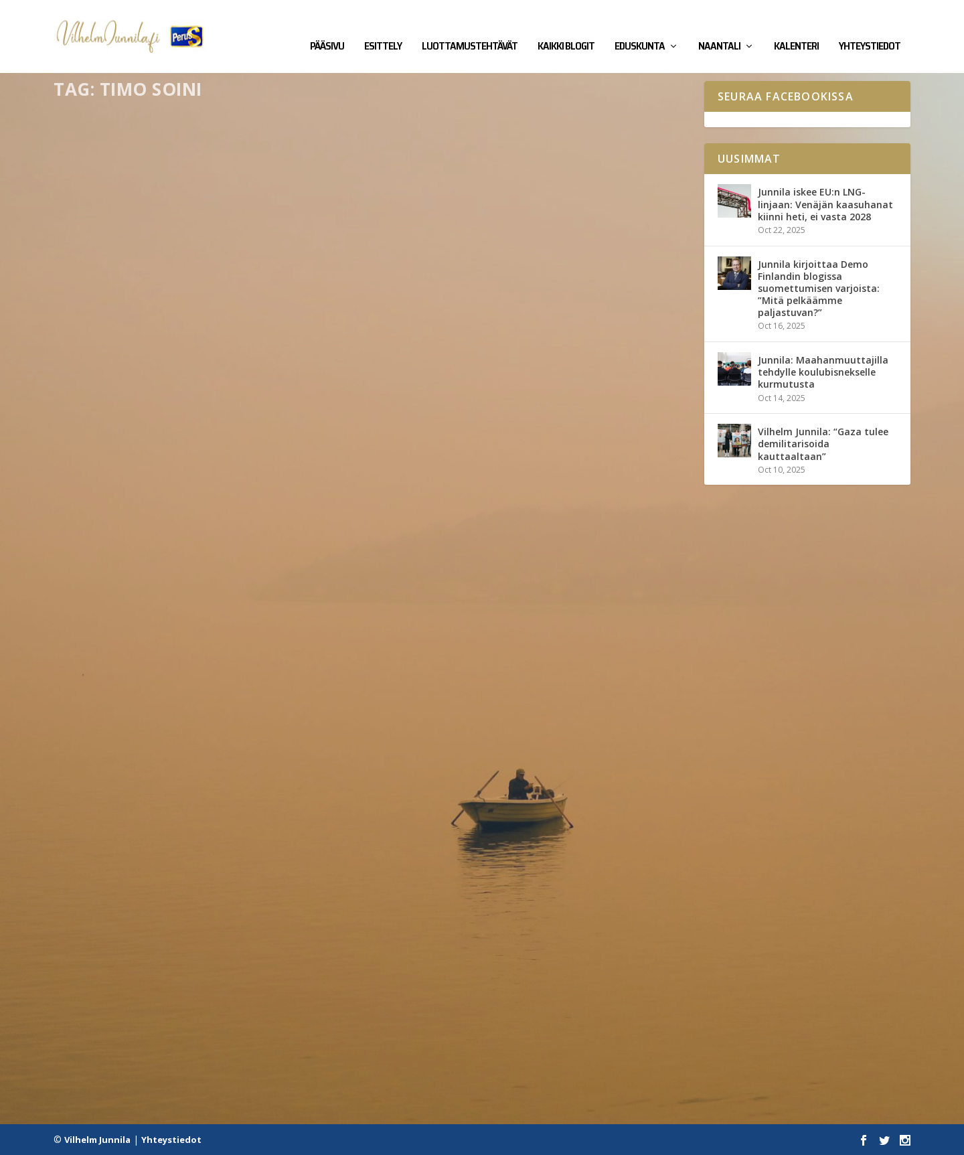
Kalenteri (796, 28)
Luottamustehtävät (469, 28)
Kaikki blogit (566, 28)
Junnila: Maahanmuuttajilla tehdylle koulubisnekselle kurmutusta (823, 371)
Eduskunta (640, 28)
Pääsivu (327, 28)
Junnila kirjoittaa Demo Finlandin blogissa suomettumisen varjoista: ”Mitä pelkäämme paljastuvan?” (819, 288)
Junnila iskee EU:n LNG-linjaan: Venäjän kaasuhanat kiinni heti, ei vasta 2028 (825, 203)
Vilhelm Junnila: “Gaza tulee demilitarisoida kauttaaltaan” (823, 443)
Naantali (719, 28)
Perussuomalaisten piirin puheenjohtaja (194, 680)
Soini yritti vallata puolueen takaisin (514, 624)
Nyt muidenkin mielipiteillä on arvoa (184, 991)
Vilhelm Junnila (97, 1140)
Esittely (383, 28)
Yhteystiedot (869, 28)
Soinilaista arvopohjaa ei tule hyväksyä (519, 313)
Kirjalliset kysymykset (205, 389)
